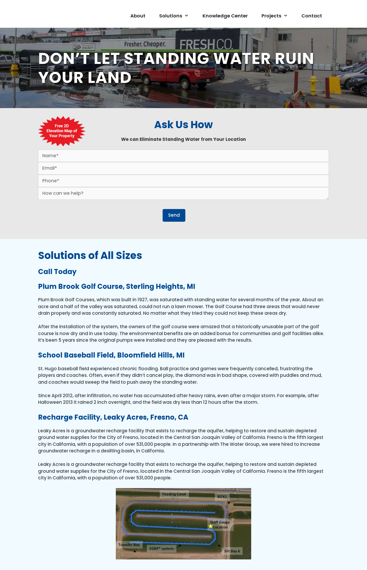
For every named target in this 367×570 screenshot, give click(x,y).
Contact (311, 15)
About (137, 15)
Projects (278, 16)
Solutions (177, 16)
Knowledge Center (225, 15)
